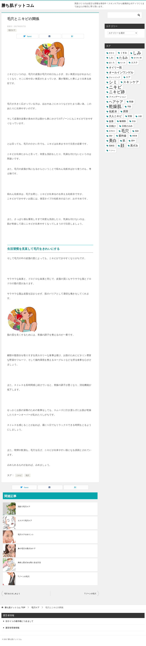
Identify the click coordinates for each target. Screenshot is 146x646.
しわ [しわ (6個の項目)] (111, 58)
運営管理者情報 (12, 628)
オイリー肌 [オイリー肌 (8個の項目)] (115, 67)
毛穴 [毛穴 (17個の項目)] (125, 131)
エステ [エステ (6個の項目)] (134, 62)
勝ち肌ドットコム (18, 5)
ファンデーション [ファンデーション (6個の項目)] (117, 97)
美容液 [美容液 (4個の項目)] (134, 136)
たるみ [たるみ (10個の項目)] (123, 57)
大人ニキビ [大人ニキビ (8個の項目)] (115, 116)
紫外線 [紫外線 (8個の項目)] (122, 135)
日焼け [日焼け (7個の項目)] (112, 126)
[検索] (125, 15)
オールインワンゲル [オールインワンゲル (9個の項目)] (121, 72)
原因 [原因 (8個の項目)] (125, 111)
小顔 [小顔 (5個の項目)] (140, 116)
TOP (15, 607)
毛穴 (27, 475)
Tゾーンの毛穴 (24, 576)
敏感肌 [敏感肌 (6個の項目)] (122, 121)
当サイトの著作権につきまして (19, 621)
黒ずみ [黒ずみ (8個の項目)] (134, 145)
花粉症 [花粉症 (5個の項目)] (111, 146)
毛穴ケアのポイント (26, 535)
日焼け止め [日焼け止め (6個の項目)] (127, 126)
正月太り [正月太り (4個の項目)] (112, 131)
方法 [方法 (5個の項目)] (134, 121)
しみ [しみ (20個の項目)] (137, 53)
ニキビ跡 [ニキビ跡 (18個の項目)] (117, 92)
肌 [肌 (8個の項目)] (124, 140)
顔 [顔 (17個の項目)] (122, 146)
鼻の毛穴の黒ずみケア (27, 549)
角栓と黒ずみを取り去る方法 (29, 563)
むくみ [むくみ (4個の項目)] (122, 62)
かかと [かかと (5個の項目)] (111, 53)
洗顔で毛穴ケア (24, 507)
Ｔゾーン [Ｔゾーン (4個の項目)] (112, 150)
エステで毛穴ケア (25, 521)
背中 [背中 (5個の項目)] (133, 141)
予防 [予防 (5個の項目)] (129, 106)
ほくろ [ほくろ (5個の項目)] (111, 63)
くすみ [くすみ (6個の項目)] (123, 53)
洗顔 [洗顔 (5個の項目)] (137, 131)
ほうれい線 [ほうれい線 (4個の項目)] (138, 58)
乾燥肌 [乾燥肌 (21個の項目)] (115, 106)
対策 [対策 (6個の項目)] (130, 116)
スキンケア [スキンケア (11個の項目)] (131, 82)
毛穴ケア (11, 30)
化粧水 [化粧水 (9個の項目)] (113, 111)
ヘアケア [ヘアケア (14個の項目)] (116, 102)
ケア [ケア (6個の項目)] (128, 77)
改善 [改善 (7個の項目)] (111, 121)
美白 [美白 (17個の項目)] (113, 141)
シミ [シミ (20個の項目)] (113, 82)
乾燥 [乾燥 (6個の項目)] (131, 101)
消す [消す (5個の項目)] (111, 136)
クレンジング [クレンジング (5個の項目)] (114, 77)
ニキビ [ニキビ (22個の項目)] (115, 87)
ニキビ (19, 475)
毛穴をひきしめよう (12, 594)
